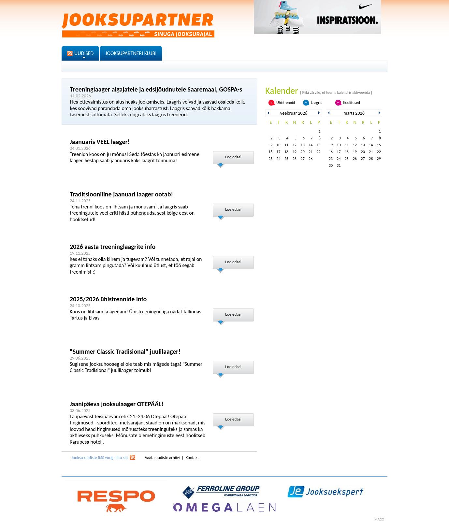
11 (286, 145)
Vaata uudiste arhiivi (162, 457)
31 (338, 165)
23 (270, 158)
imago (378, 519)
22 (319, 152)
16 (270, 152)
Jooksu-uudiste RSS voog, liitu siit (99, 457)
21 (310, 152)
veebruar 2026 (293, 113)
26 (295, 158)
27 (303, 158)
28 (310, 158)
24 (278, 158)
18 (286, 152)
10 (278, 145)
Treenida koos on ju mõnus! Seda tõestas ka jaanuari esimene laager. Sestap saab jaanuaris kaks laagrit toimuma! (134, 157)
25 (286, 158)
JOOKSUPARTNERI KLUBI (130, 53)
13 (303, 145)
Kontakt (192, 457)
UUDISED (84, 53)
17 (278, 152)
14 (310, 145)
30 (331, 165)
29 (379, 158)
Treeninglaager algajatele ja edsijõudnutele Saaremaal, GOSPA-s (156, 89)
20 (303, 152)
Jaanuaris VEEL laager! (100, 142)
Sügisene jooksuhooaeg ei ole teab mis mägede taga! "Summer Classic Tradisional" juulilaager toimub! (136, 367)
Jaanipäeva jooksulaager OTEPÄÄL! (117, 404)
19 (295, 152)
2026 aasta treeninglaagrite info (112, 246)
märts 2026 (353, 113)
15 (319, 145)
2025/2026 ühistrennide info (108, 299)
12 (295, 145)
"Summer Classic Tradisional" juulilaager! (125, 351)
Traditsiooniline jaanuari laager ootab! (121, 194)
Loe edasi (233, 156)
